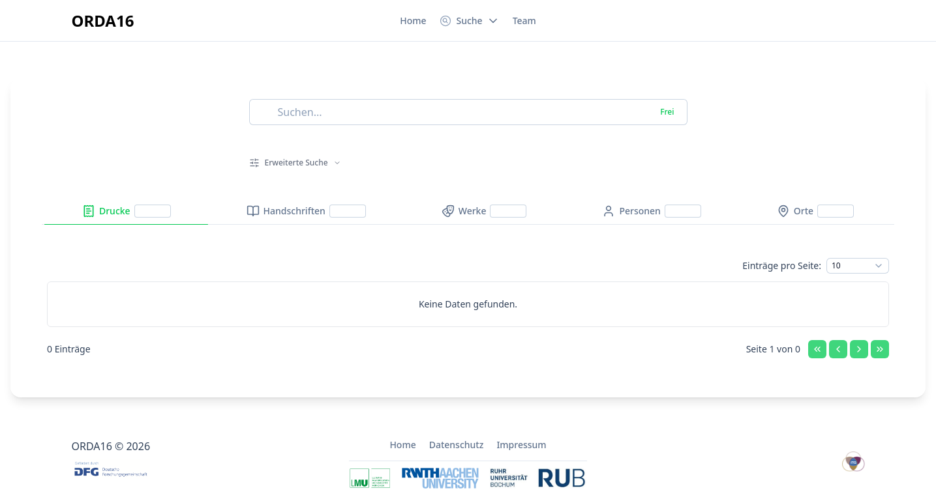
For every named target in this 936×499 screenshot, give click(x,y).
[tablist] (468, 211)
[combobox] (857, 266)
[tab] (126, 211)
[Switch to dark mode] (854, 20)
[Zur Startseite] (103, 21)
